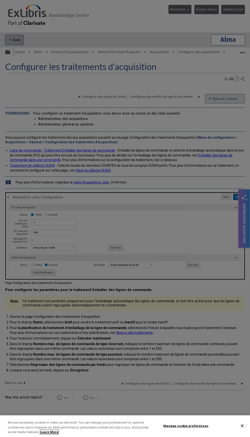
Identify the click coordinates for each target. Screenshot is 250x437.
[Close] (242, 425)
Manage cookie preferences (185, 425)
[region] (125, 426)
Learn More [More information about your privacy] (49, 432)
